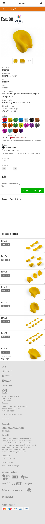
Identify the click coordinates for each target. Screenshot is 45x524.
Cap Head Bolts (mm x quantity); (13, 153)
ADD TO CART (32, 190)
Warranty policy (7, 462)
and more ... (6, 418)
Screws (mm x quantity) (32, 153)
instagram (8, 371)
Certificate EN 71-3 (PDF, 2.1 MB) (13, 427)
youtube (8, 380)
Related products (10, 233)
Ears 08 (13, 9)
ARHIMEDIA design (12, 466)
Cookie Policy (6, 455)
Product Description (11, 199)
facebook (8, 376)
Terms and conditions (9, 459)
